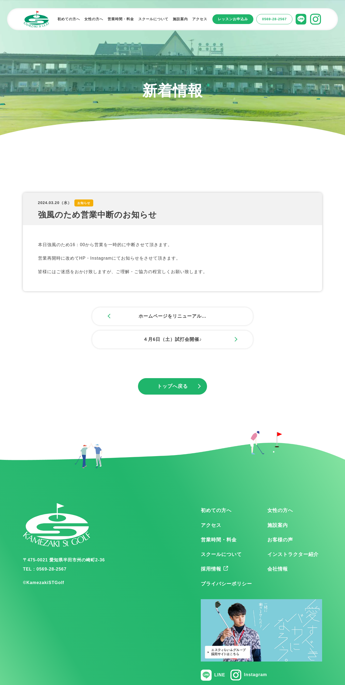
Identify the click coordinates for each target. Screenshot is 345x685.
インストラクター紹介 (293, 532)
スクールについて (221, 532)
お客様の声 (280, 517)
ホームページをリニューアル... (109, 316)
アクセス (211, 502)
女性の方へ (280, 488)
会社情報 (277, 546)
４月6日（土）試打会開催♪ (236, 316)
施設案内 (277, 502)
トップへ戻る (172, 364)
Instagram (248, 652)
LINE (213, 652)
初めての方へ (216, 488)
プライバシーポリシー (226, 561)
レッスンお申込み (233, 19)
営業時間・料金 (219, 517)
